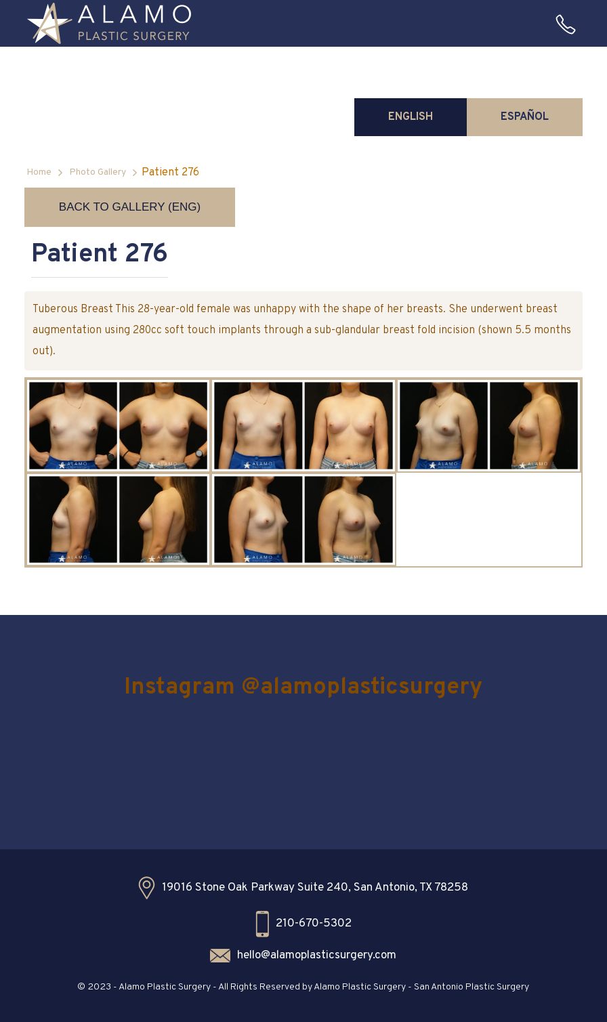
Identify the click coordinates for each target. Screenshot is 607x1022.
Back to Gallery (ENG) (130, 206)
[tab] (410, 117)
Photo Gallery (97, 172)
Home (38, 172)
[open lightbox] (118, 426)
